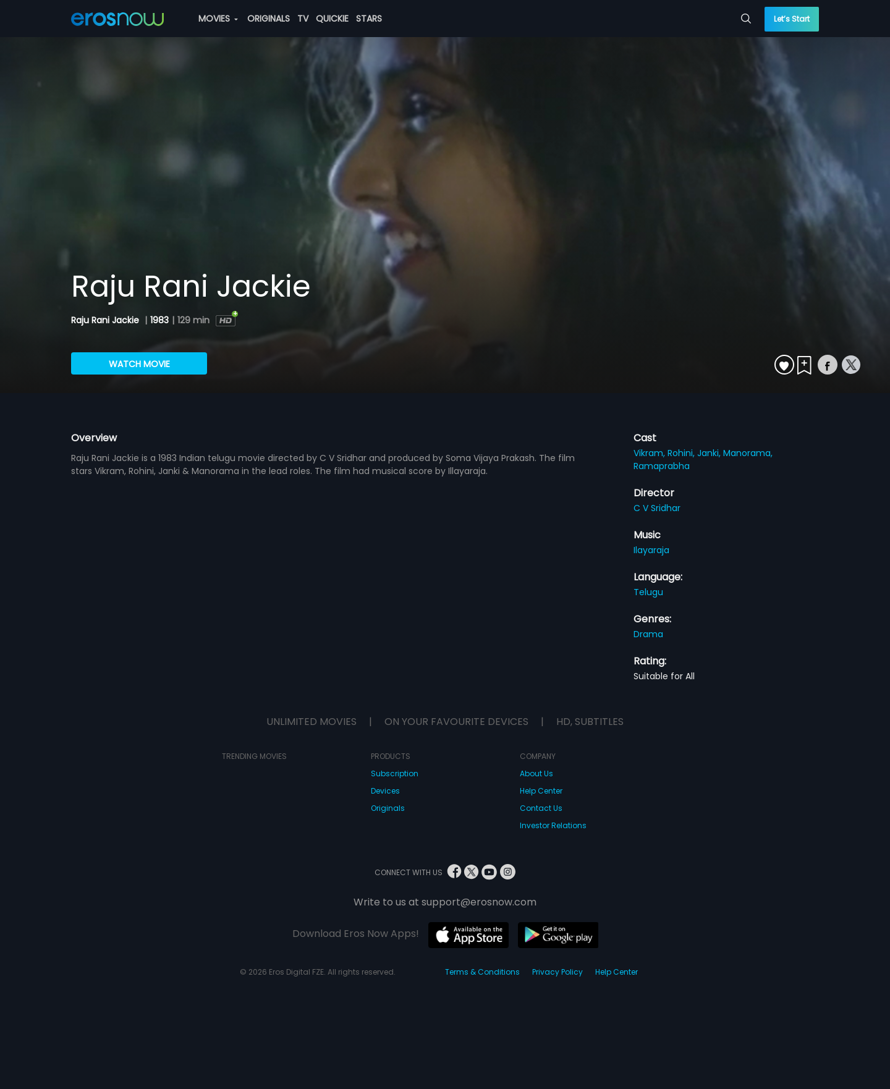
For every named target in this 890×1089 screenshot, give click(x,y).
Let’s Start (792, 19)
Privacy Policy (557, 972)
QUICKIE (332, 18)
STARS (369, 18)
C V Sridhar (657, 508)
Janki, (710, 453)
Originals (388, 808)
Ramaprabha (662, 466)
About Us (536, 773)
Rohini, (682, 453)
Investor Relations (553, 825)
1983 (159, 320)
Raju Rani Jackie (106, 320)
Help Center (541, 791)
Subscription (394, 773)
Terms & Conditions (482, 972)
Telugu (648, 592)
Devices (385, 791)
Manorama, (748, 453)
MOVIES (218, 18)
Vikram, (651, 453)
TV (302, 18)
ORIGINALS (268, 18)
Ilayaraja (651, 550)
